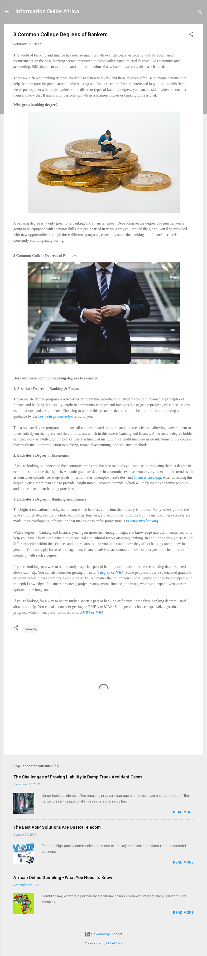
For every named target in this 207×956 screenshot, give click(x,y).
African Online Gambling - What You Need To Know (62, 877)
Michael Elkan (114, 943)
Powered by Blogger (103, 934)
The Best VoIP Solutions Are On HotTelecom (57, 827)
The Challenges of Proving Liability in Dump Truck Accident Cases (77, 776)
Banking (31, 629)
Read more (183, 812)
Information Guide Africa (47, 11)
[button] (191, 35)
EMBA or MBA (91, 612)
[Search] (200, 13)
